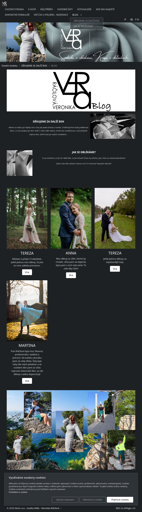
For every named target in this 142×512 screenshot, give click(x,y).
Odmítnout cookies (92, 499)
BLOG (77, 14)
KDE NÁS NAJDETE (105, 9)
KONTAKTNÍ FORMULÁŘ (17, 14)
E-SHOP (32, 9)
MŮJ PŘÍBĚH (46, 9)
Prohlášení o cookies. (18, 492)
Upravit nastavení (65, 499)
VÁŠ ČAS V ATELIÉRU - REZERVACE (51, 14)
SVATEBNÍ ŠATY (65, 9)
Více (27, 272)
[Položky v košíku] (132, 19)
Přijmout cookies (120, 499)
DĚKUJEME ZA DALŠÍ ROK (34, 65)
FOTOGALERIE (84, 9)
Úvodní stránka (9, 65)
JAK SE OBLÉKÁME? (84, 152)
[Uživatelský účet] (125, 19)
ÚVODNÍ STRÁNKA (14, 9)
